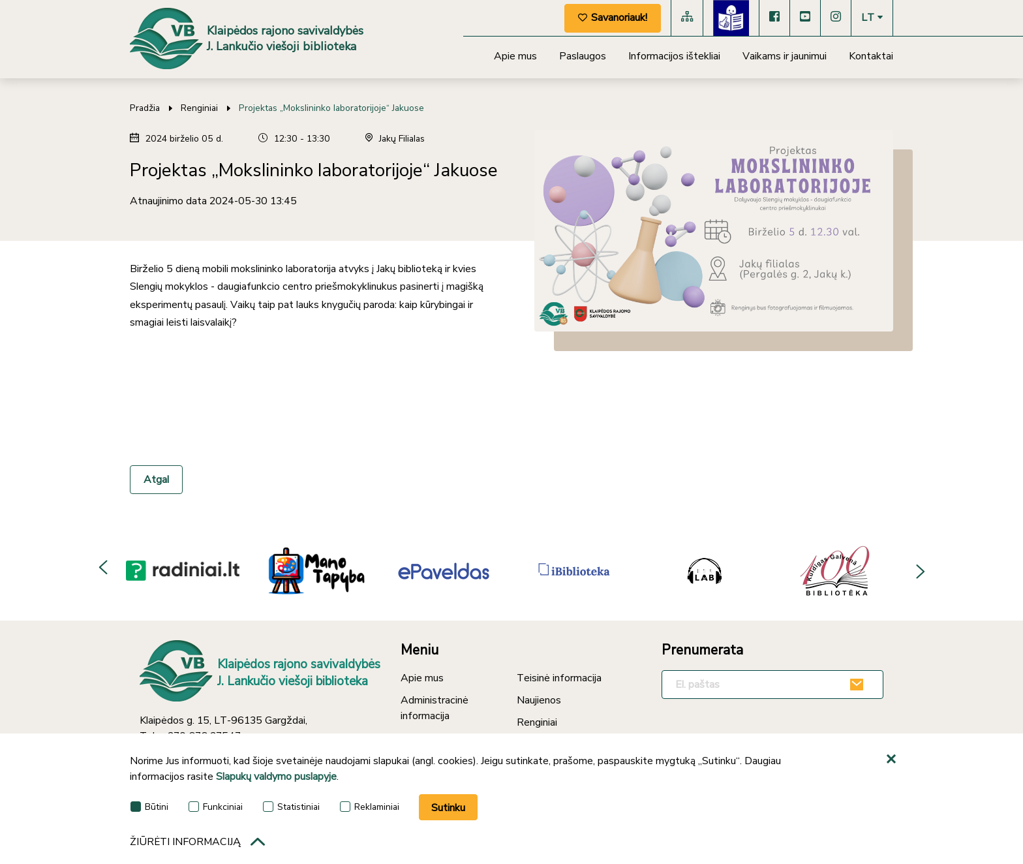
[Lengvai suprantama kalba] (731, 18)
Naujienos (539, 700)
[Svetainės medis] (687, 18)
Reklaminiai (369, 807)
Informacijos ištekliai (674, 56)
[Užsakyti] (858, 684)
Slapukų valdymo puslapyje (276, 776)
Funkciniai (216, 807)
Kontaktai (871, 56)
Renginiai (199, 108)
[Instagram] (836, 18)
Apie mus (515, 56)
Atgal (156, 479)
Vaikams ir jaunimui (784, 56)
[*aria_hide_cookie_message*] (893, 759)
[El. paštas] (772, 684)
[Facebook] (774, 18)
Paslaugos (582, 56)
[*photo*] (713, 231)
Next (919, 570)
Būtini (149, 807)
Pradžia (145, 108)
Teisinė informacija (559, 678)
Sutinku (448, 808)
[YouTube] (805, 18)
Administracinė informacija (434, 708)
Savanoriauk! (612, 17)
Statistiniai (291, 807)
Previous (104, 570)
